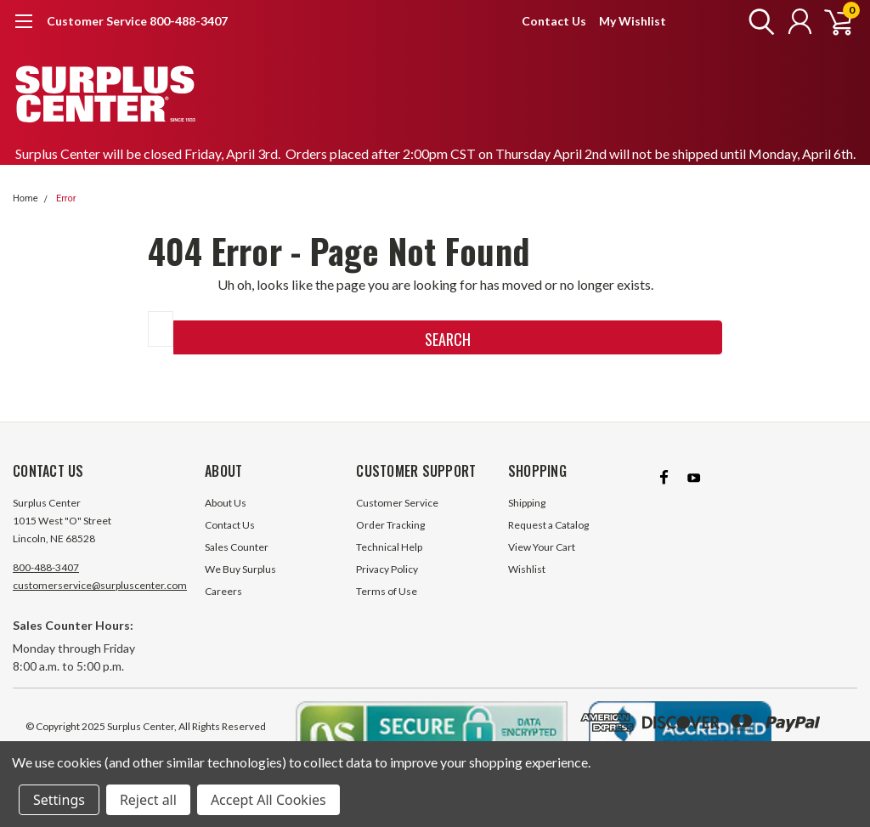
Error (66, 198)
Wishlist (526, 569)
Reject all (148, 799)
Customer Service (397, 502)
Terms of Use (386, 591)
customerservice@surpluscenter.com (100, 585)
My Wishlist (632, 21)
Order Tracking (390, 524)
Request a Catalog (548, 524)
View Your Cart (541, 547)
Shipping (526, 502)
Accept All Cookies (268, 799)
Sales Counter (236, 547)
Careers (223, 591)
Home (25, 198)
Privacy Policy (387, 569)
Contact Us (554, 21)
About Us (225, 502)
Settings (59, 799)
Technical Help (389, 547)
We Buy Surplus (240, 569)
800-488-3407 (46, 567)
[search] (757, 21)
